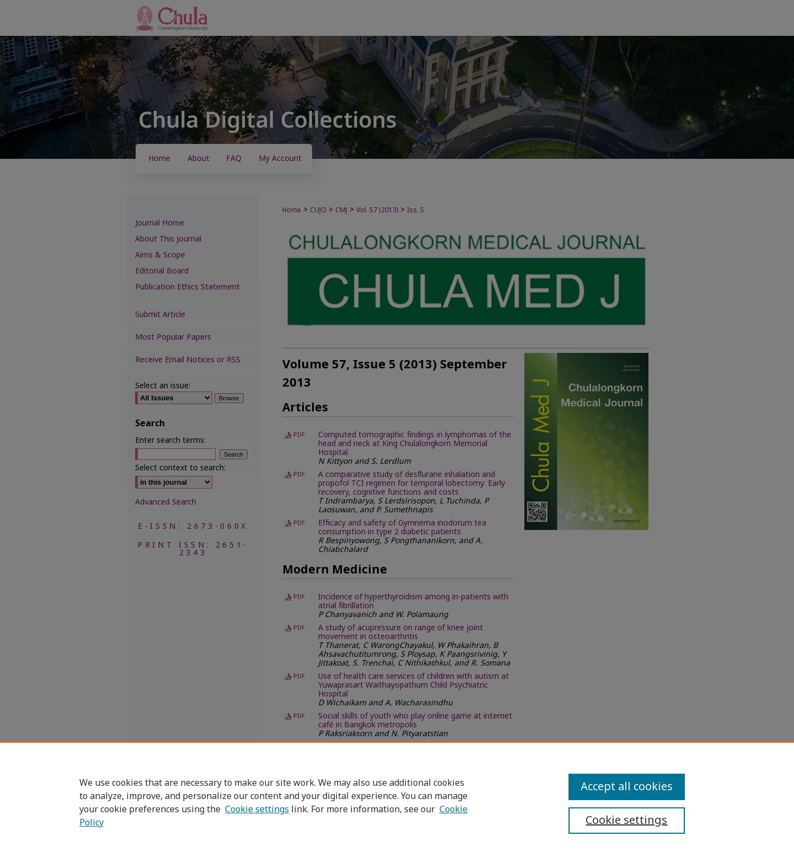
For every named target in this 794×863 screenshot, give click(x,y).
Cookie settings (257, 809)
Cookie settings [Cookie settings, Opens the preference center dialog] (626, 820)
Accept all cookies (627, 787)
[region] (397, 802)
